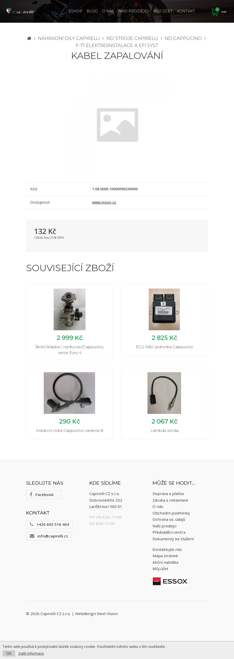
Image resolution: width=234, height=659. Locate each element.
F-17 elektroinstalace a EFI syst (117, 45)
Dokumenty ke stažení (173, 542)
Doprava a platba (168, 497)
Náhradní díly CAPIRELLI (69, 38)
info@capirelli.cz (49, 540)
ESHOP (75, 11)
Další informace (31, 653)
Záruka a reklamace (170, 503)
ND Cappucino (183, 38)
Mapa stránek (165, 559)
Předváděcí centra (169, 536)
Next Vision (107, 617)
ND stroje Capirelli (132, 38)
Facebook (41, 498)
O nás (108, 11)
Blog (92, 11)
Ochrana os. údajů (169, 523)
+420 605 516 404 (49, 528)
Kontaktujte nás (167, 553)
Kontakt (186, 11)
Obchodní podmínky (171, 516)
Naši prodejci (133, 11)
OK (8, 653)
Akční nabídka (165, 566)
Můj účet (163, 11)
